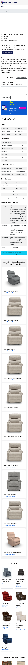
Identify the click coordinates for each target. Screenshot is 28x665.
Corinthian (19, 607)
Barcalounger (6, 583)
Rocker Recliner (9, 349)
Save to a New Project (21, 77)
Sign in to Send (6, 97)
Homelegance (6, 649)
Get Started (22, 107)
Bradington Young (21, 629)
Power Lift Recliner (10, 494)
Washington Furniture (5, 605)
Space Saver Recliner (11, 320)
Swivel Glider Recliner (11, 407)
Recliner (5, 603)
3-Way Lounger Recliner (21, 625)
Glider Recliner (20, 604)
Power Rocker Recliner (11, 291)
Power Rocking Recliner (6, 647)
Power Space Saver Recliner (12, 378)
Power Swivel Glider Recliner (13, 436)
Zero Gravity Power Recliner (6, 580)
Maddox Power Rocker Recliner (20, 581)
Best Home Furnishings (11, 40)
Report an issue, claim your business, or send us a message (14, 253)
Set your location (7, 52)
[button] (26, 2)
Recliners (3, 11)
